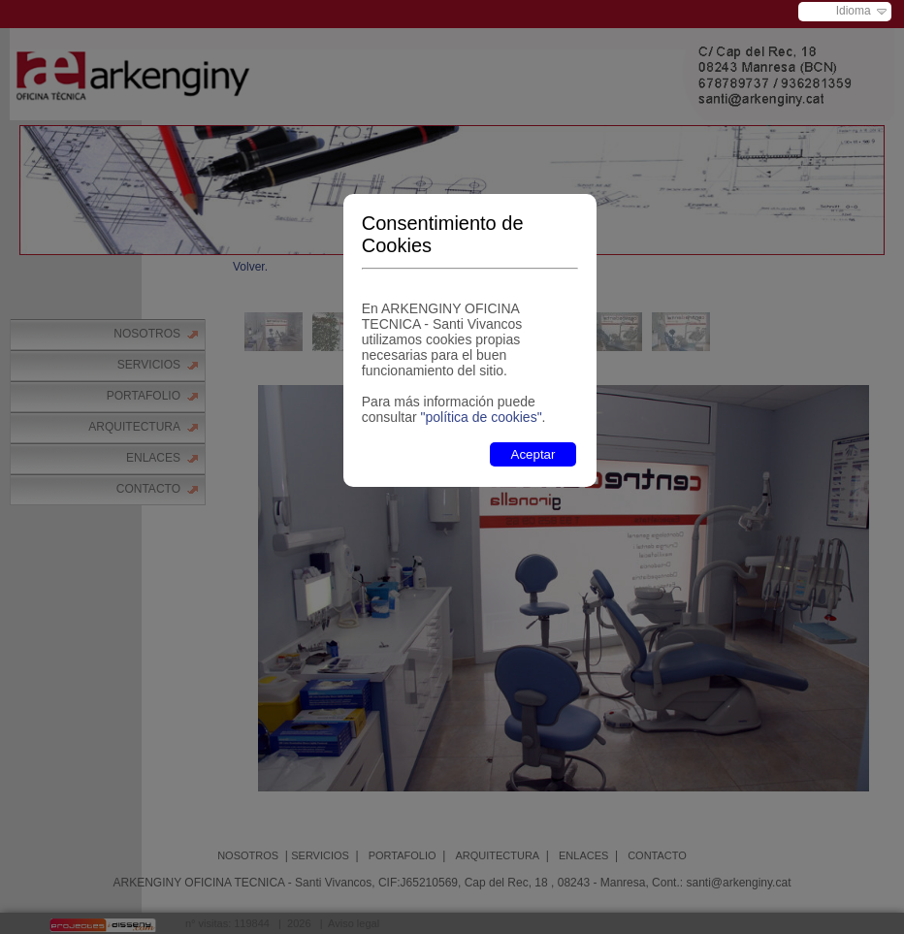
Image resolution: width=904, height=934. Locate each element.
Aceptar (533, 454)
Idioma (853, 10)
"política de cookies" (480, 417)
